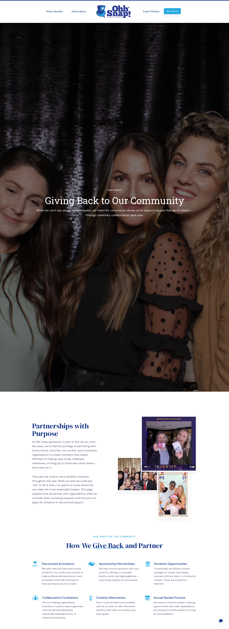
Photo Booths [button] (54, 11)
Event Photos (151, 11)
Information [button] (79, 11)
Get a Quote (172, 11)
